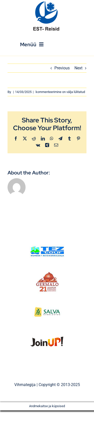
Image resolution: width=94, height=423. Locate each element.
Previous (62, 68)
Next (78, 68)
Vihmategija (25, 384)
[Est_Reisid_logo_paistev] (47, 3)
